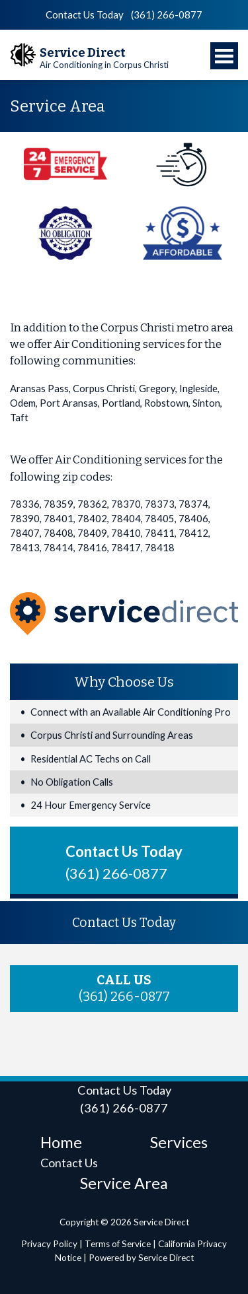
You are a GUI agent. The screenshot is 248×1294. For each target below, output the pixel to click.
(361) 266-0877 (166, 14)
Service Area (124, 1183)
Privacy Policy (49, 1244)
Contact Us (69, 1162)
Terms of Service (118, 1244)
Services (179, 1142)
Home (61, 1142)
